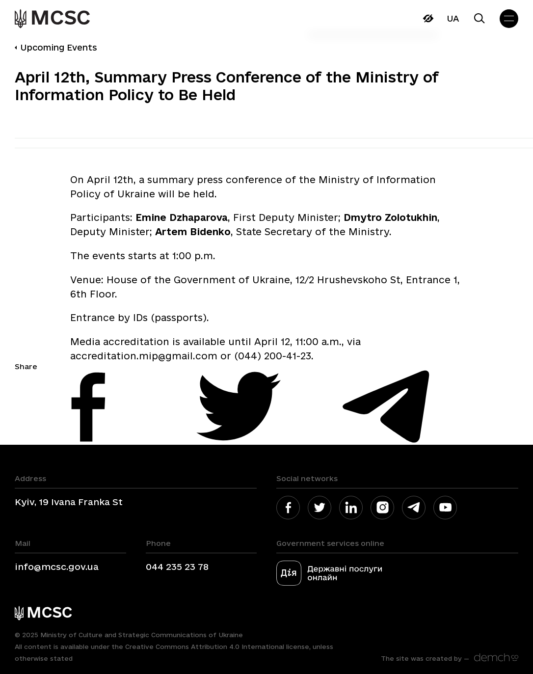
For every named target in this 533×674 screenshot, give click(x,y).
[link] (54, 18)
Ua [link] (453, 18)
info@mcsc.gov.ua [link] (57, 566)
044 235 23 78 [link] (177, 566)
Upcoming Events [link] (58, 47)
